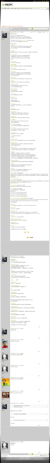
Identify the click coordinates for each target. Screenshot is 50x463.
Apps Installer (13, 61)
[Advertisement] (25, 18)
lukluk (12, 135)
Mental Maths (13, 295)
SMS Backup (13, 77)
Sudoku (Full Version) (15, 285)
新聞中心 (8, 8)
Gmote (12, 179)
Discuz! (6, 455)
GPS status (13, 93)
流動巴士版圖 (13, 64)
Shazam (12, 151)
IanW (2, 328)
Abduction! (13, 303)
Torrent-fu (13, 204)
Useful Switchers (14, 185)
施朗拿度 (3, 339)
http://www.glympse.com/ (15, 177)
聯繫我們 (44, 455)
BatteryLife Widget (14, 160)
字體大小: (34, 32)
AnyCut (12, 163)
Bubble (12, 124)
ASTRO (12, 168)
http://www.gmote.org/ (14, 183)
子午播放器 (13, 119)
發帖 (11, 29)
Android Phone (13, 26)
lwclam (3, 377)
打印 (32, 32)
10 (42, 28)
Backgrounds (13, 127)
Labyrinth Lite (13, 313)
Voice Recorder (14, 139)
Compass (13, 96)
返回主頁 (41, 455)
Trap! (12, 270)
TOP (39, 351)
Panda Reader (13, 111)
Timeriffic (12, 188)
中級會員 (3, 373)
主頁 (2, 8)
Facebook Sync (14, 147)
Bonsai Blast (13, 316)
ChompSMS (13, 68)
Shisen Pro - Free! (14, 264)
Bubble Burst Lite (14, 306)
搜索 (23, 8)
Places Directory (14, 88)
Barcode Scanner (14, 54)
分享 (28, 232)
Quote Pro (13, 103)
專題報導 (5, 8)
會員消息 (18, 8)
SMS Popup (13, 71)
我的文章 (26, 8)
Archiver (47, 455)
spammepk (3, 441)
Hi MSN (12, 80)
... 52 (44, 28)
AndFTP (12, 215)
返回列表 (30, 28)
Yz (11, 288)
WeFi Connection (14, 84)
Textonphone (13, 116)
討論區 (21, 8)
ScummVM (13, 274)
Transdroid (13, 207)
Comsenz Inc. (5, 456)
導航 (29, 8)
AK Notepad (13, 132)
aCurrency (13, 108)
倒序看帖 (39, 32)
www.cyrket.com (24, 40)
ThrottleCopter (14, 292)
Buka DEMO (13, 320)
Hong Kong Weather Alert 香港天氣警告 (18, 198)
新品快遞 (12, 8)
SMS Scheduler (14, 142)
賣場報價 (15, 8)
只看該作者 (21, 32)
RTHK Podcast (13, 222)
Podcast (12, 225)
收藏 (25, 232)
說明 (31, 8)
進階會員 (3, 335)
